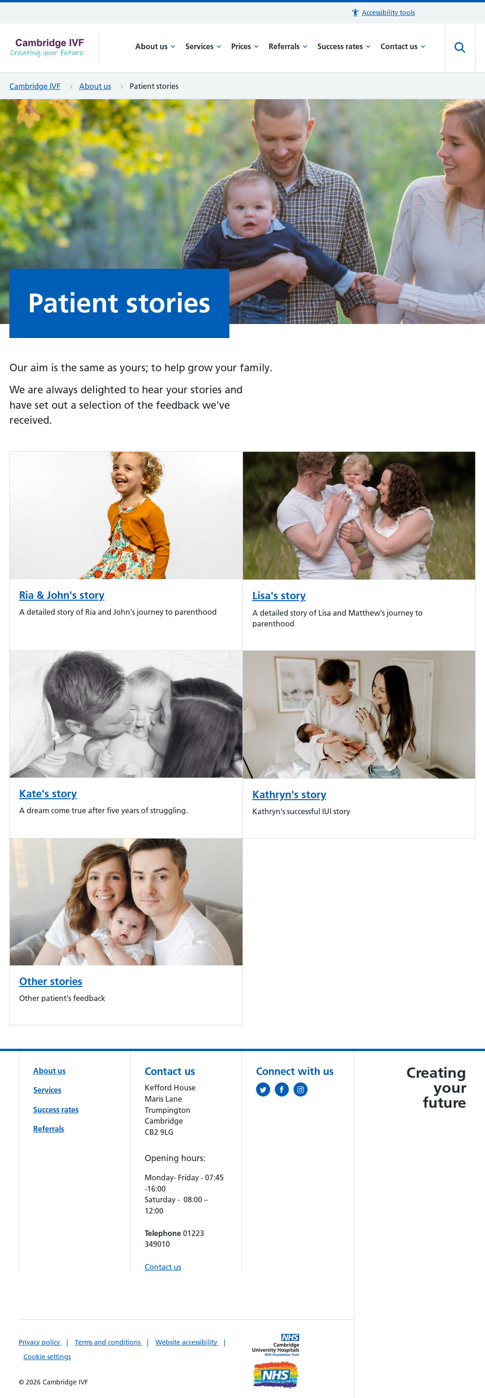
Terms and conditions (108, 1342)
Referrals (288, 46)
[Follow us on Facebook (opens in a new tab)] (284, 1091)
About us (155, 46)
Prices (245, 46)
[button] (383, 13)
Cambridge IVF (34, 86)
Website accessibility (187, 1342)
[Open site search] (460, 47)
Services (203, 46)
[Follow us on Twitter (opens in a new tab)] (265, 1091)
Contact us (403, 46)
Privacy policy (40, 1342)
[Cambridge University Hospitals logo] (54, 48)
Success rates (344, 46)
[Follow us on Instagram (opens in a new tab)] (303, 1091)
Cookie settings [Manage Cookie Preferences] (47, 1357)
